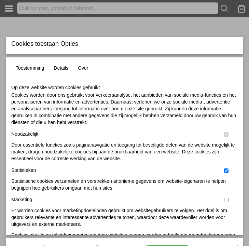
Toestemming (30, 113)
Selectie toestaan (121, 203)
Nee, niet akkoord (214, 203)
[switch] (226, 179)
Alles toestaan (168, 203)
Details (61, 113)
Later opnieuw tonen (70, 203)
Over (83, 113)
